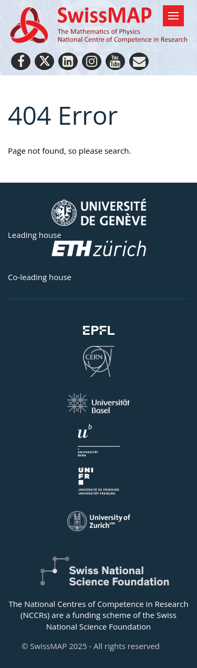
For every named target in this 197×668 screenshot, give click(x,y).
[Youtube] (115, 61)
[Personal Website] (139, 61)
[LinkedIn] (68, 61)
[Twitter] (44, 61)
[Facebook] (20, 61)
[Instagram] (91, 61)
